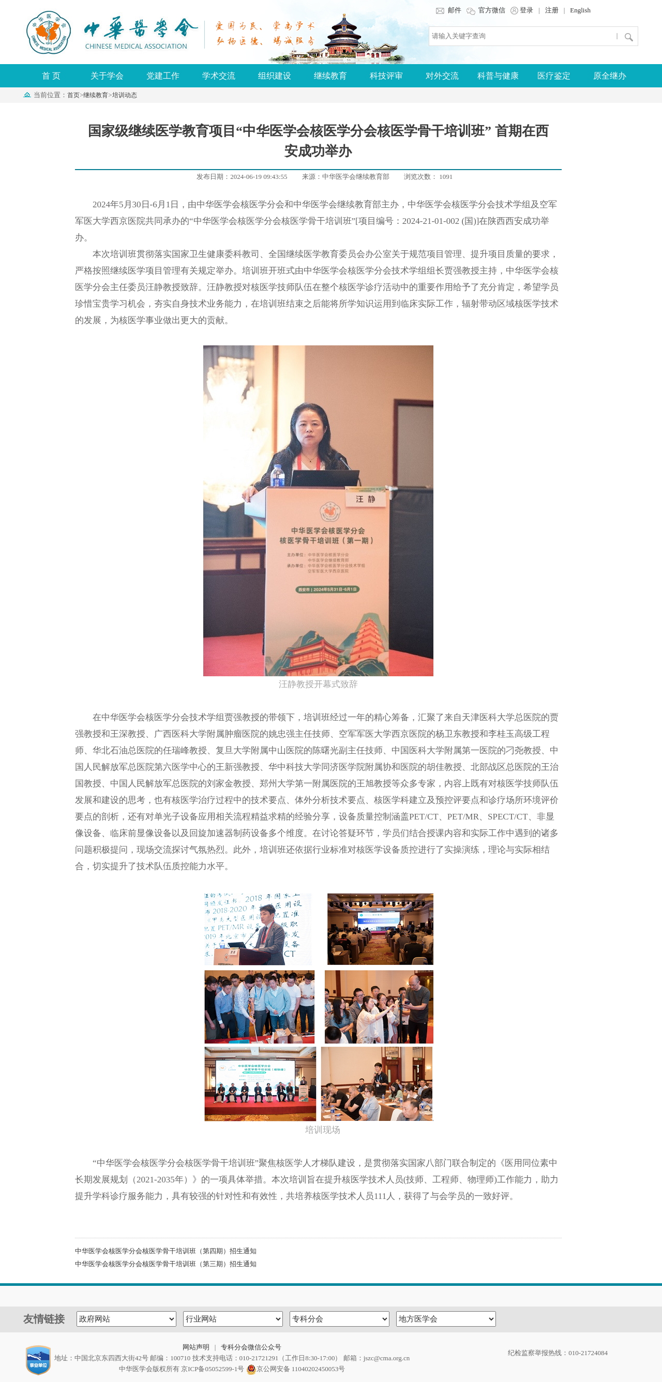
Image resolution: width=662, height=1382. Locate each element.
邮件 (448, 10)
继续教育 (330, 75)
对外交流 (442, 75)
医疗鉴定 (553, 75)
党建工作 (162, 75)
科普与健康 (498, 75)
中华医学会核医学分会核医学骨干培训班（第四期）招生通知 (166, 1251)
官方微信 (486, 10)
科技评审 (386, 75)
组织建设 (274, 75)
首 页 (51, 75)
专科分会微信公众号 (251, 1347)
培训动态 (124, 95)
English (580, 10)
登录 (521, 10)
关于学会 (107, 75)
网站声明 (196, 1347)
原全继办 (609, 75)
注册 (552, 10)
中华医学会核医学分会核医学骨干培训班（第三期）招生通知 (166, 1264)
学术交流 (218, 75)
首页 (73, 95)
